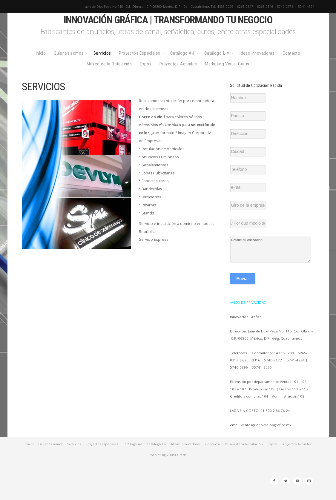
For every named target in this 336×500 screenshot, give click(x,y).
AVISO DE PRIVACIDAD (248, 302)
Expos (145, 64)
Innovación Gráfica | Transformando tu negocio (168, 20)
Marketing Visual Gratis (227, 64)
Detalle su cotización (270, 250)
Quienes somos (68, 53)
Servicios (102, 53)
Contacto (291, 53)
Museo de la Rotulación (109, 64)
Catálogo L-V (217, 53)
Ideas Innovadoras (257, 53)
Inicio (41, 53)
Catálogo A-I (182, 53)
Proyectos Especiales (139, 53)
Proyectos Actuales (178, 64)
